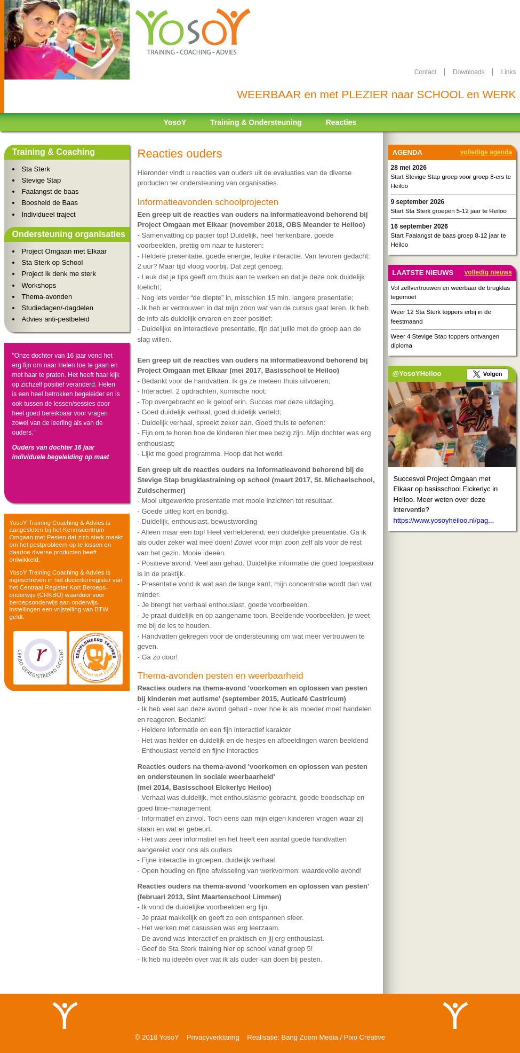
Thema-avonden (47, 297)
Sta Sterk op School (52, 262)
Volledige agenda (486, 152)
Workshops (39, 285)
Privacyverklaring (213, 1037)
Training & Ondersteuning (256, 122)
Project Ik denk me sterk (59, 274)
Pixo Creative (364, 1037)
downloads (468, 72)
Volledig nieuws (488, 272)
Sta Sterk (36, 169)
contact (425, 72)
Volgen (492, 374)
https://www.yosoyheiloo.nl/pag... (444, 520)
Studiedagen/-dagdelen (57, 308)
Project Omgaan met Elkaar (64, 251)
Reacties (341, 122)
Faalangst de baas (50, 191)
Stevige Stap (41, 180)
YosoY (175, 122)
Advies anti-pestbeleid (56, 319)
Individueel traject (49, 214)
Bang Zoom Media (310, 1037)
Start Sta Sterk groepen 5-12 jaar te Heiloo (449, 211)
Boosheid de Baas (50, 203)
